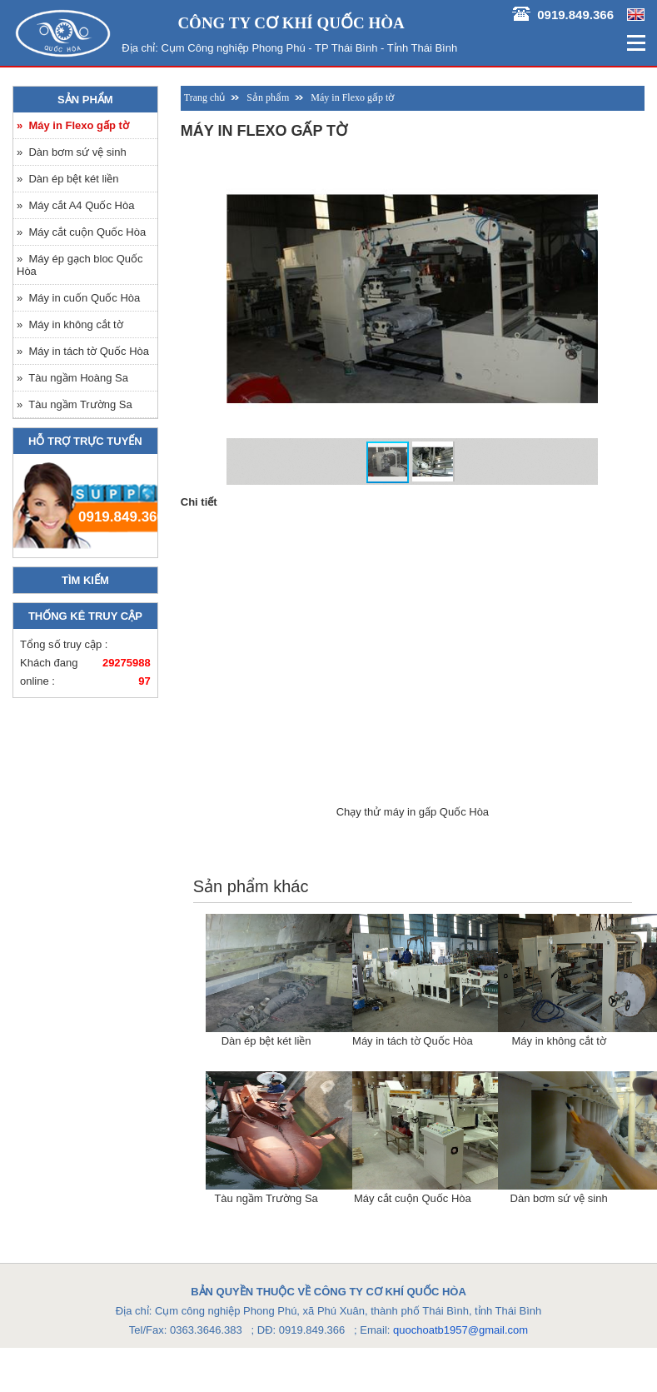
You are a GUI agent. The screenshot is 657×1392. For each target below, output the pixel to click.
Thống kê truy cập (85, 616)
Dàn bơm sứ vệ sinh (559, 1198)
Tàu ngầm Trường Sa (265, 1198)
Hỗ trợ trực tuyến (85, 441)
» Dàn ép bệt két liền (67, 178)
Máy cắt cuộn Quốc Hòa (412, 1198)
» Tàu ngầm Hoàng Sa (72, 378)
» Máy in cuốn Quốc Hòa (78, 298)
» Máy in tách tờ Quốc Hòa (83, 351)
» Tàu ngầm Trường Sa (74, 404)
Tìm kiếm (85, 580)
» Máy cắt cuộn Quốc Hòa (81, 232)
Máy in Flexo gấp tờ (352, 97)
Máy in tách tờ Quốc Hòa (412, 1041)
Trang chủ (205, 97)
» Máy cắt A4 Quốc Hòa (75, 205)
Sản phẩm (85, 99)
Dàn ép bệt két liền (266, 1041)
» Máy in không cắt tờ (70, 324)
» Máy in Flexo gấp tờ (73, 125)
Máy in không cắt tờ (558, 1041)
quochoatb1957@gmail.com (460, 1330)
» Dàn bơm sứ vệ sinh (72, 152)
